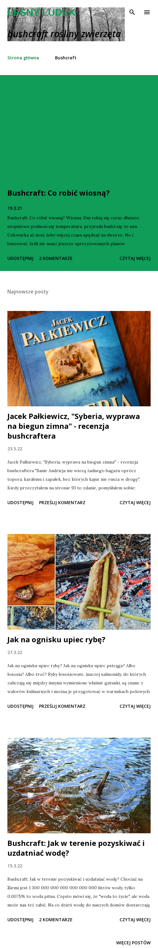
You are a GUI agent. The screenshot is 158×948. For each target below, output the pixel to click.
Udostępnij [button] (20, 258)
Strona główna (23, 58)
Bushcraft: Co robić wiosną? (58, 193)
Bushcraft (66, 58)
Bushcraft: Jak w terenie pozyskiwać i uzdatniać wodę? (76, 848)
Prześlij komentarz (62, 502)
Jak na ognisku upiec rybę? (56, 639)
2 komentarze (56, 258)
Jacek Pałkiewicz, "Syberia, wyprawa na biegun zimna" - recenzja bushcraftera (73, 426)
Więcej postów (133, 943)
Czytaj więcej (135, 258)
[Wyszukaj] (132, 11)
